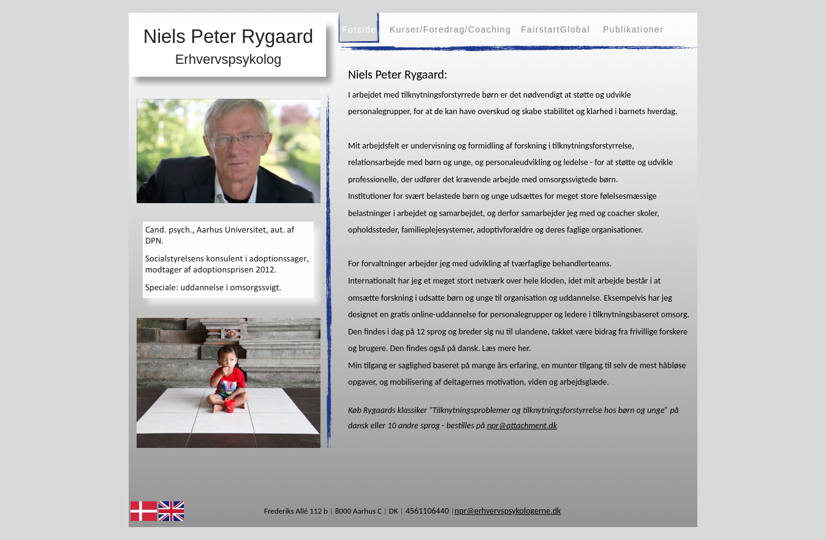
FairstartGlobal (555, 29)
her (523, 348)
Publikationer (633, 29)
